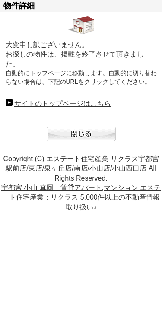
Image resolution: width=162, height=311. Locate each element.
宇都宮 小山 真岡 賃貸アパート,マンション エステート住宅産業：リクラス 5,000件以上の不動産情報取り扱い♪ (81, 197)
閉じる (81, 138)
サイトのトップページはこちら (62, 103)
